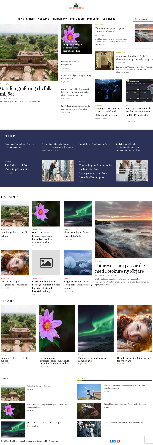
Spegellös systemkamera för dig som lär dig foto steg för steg (78, 285)
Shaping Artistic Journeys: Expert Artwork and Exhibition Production (108, 111)
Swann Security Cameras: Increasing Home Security (124, 422)
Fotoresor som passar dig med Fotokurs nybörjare (120, 268)
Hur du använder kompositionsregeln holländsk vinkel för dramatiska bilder (54, 361)
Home (20, 18)
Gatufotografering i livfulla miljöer (26, 91)
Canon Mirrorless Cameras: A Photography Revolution (125, 404)
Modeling (43, 18)
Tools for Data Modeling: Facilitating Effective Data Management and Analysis (128, 147)
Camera (30, 18)
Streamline (100, 275)
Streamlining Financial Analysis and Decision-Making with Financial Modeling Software (58, 147)
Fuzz (3, 98)
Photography (59, 18)
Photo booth (77, 18)
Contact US (109, 18)
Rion (107, 392)
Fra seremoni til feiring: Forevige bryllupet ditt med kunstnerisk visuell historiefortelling (76, 92)
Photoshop (93, 18)
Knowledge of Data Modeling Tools (94, 144)
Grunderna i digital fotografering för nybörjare (134, 359)
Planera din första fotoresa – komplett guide (93, 359)
